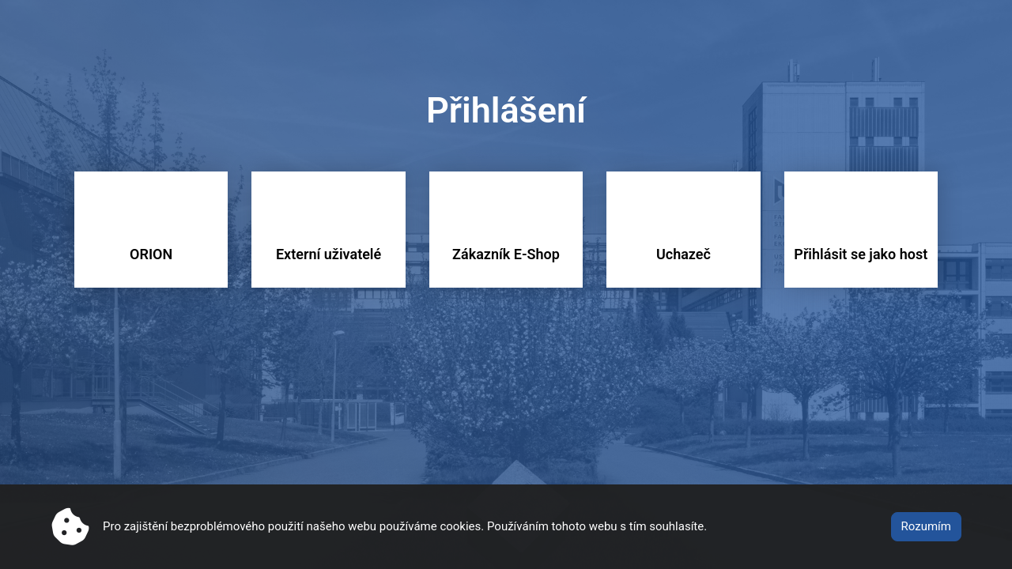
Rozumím (926, 526)
